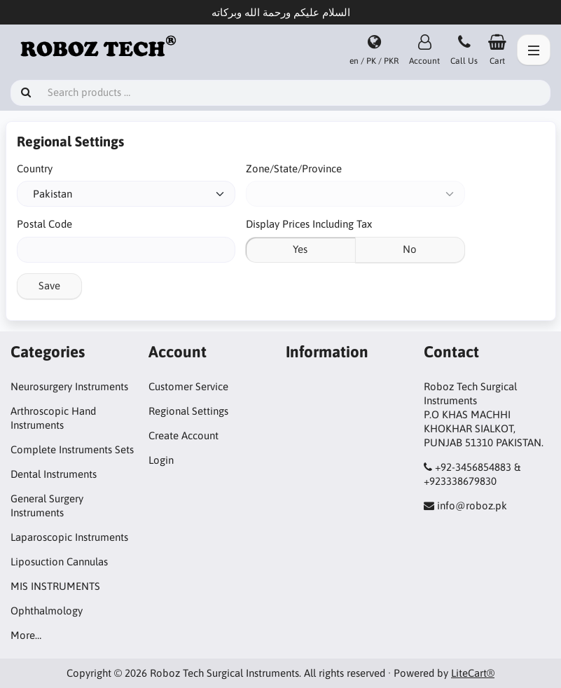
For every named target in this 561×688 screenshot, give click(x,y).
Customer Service (188, 386)
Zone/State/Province (294, 168)
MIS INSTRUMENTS (55, 586)
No (410, 249)
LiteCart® (472, 673)
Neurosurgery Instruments (69, 386)
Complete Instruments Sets (72, 449)
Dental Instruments (54, 474)
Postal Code (44, 224)
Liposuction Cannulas (59, 561)
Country (35, 168)
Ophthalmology (47, 611)
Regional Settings (188, 411)
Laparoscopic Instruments (69, 537)
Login (161, 460)
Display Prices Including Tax (309, 224)
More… (26, 635)
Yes (300, 249)
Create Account (183, 435)
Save (49, 285)
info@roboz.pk (472, 505)
